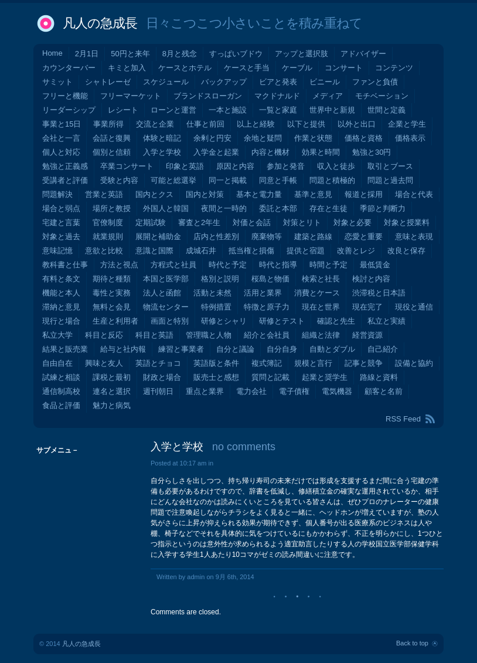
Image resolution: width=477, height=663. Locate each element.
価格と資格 (364, 138)
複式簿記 (266, 363)
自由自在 (57, 363)
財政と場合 (162, 377)
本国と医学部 (166, 278)
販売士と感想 (216, 377)
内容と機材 (270, 152)
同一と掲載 (228, 180)
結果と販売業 (65, 349)
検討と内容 (371, 278)
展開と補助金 (158, 236)
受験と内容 (119, 180)
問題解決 (57, 194)
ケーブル (297, 67)
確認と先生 (336, 321)
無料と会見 (112, 306)
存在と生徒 (328, 208)
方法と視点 (119, 264)
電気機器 (337, 391)
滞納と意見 (61, 306)
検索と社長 (321, 278)
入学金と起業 (216, 152)
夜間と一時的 (224, 208)
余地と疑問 (263, 138)
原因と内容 (235, 166)
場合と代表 (414, 194)
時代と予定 (228, 264)
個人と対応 (61, 152)
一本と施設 (228, 110)
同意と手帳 (278, 180)
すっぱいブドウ (236, 53)
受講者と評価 (65, 180)
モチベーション (381, 95)
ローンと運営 (173, 110)
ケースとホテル (185, 67)
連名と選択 (112, 391)
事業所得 (108, 124)
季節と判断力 (383, 208)
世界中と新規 (332, 110)
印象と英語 (185, 166)
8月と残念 (179, 53)
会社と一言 (61, 138)
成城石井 (201, 250)
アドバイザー (363, 53)
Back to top (412, 643)
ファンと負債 (375, 81)
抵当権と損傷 (251, 250)
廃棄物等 (266, 236)
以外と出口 (357, 124)
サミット (57, 81)
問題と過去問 (390, 180)
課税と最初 (112, 377)
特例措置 (216, 306)
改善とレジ (356, 250)
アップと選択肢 (301, 53)
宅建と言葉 (61, 222)
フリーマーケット (130, 95)
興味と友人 (104, 363)
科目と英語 (154, 335)
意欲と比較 (104, 250)
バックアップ (224, 81)
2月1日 (86, 53)
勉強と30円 (371, 152)
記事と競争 (364, 363)
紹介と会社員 (266, 335)
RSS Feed (403, 418)
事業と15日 (61, 124)
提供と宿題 (306, 250)
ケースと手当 (247, 67)
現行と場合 (61, 321)
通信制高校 (61, 391)
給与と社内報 (123, 349)
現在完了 (367, 306)
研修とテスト (282, 321)
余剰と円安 (212, 138)
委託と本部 (278, 208)
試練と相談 (61, 377)
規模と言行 (313, 363)
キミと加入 (127, 67)
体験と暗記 (162, 138)
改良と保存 (406, 250)
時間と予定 (328, 264)
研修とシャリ (224, 321)
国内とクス (154, 194)
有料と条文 (61, 278)
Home (52, 53)
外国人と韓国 (166, 208)
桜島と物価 (270, 278)
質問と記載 (270, 377)
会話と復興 (112, 138)
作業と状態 (313, 138)
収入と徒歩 (336, 166)
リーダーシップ (69, 110)
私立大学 (57, 335)
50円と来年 (130, 53)
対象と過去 (61, 236)
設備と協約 (414, 363)
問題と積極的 (332, 180)
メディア (327, 95)
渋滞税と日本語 (379, 292)
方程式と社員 (173, 264)
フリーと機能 (65, 95)
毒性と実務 (112, 292)
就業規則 (108, 236)
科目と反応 (104, 335)
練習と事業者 (181, 349)
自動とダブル (332, 349)
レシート (123, 110)
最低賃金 (375, 264)
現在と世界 (321, 306)
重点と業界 (205, 391)
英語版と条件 (216, 363)
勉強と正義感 (65, 166)
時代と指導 (278, 264)
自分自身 (282, 349)
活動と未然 (212, 292)
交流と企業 (155, 124)
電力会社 (251, 391)
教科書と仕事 (65, 264)
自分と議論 (235, 349)
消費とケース (317, 292)
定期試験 (150, 222)
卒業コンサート (127, 166)
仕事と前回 (205, 124)
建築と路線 (313, 236)
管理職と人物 (208, 335)
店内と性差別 (216, 236)
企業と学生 (407, 124)
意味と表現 (414, 236)
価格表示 (410, 138)
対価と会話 (252, 222)
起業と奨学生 (324, 377)
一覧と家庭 (278, 110)
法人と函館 (162, 292)
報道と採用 (364, 194)
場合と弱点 (61, 208)
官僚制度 (108, 222)
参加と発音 (286, 166)
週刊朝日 (158, 391)
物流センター (166, 306)
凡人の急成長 (100, 23)
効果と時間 (321, 152)
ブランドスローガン (207, 95)
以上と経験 (256, 124)
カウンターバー (69, 67)
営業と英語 (104, 194)
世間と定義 (386, 110)
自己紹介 (382, 349)
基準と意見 (313, 194)
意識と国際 (154, 250)
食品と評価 (61, 405)
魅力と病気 (112, 405)
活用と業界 (263, 292)
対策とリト (302, 222)
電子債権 (294, 391)
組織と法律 (321, 335)
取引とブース (390, 166)
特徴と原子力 (266, 306)
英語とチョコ (158, 363)
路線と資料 (379, 377)
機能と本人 (61, 292)
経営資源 (367, 335)
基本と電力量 (259, 194)
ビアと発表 (278, 81)
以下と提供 (306, 124)
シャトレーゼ (108, 81)
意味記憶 (57, 250)
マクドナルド (277, 95)
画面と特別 (170, 321)
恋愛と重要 (364, 236)
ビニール (324, 81)
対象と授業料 (407, 222)
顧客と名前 (383, 391)
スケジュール (166, 81)
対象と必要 (352, 222)
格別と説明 (220, 278)
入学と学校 (162, 152)
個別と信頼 (112, 152)
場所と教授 (112, 208)
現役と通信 (414, 306)
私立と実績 (386, 321)
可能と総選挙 (173, 180)
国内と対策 (205, 194)
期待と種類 (112, 278)
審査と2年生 (199, 222)
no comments (243, 447)
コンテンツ (394, 67)
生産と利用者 (115, 321)
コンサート (344, 67)
